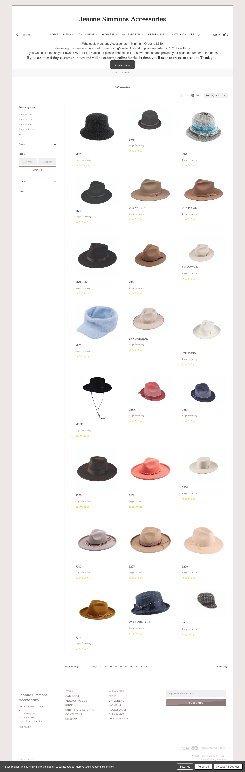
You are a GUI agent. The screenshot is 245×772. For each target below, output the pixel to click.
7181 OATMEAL (191, 267)
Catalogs (179, 34)
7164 (184, 154)
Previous (71, 666)
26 (145, 666)
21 (121, 666)
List (184, 95)
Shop (69, 705)
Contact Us (73, 714)
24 (136, 666)
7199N (186, 409)
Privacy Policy (76, 701)
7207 (132, 566)
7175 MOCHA (137, 208)
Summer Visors (26, 124)
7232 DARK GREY (139, 622)
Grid (195, 95)
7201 (131, 495)
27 (150, 666)
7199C (132, 409)
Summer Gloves (26, 119)
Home (54, 34)
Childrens (86, 34)
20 (116, 666)
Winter (22, 134)
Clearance (156, 34)
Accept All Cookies (228, 766)
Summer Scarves (27, 129)
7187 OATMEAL (138, 338)
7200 (78, 495)
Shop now (122, 64)
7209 (185, 566)
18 (106, 666)
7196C (79, 424)
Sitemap (71, 719)
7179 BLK (81, 282)
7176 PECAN (189, 208)
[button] (122, 64)
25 (141, 666)
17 (101, 666)
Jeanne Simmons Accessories (122, 19)
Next (222, 666)
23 (131, 666)
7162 (78, 154)
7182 (78, 345)
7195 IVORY (189, 353)
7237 (184, 623)
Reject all (203, 766)
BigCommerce (219, 759)
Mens (67, 34)
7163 (131, 139)
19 (111, 666)
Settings (185, 766)
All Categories (118, 718)
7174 (78, 210)
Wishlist (30, 759)
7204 (185, 487)
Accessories (131, 34)
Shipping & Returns (79, 710)
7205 (78, 566)
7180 (131, 282)
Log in (216, 34)
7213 (78, 637)
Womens (108, 34)
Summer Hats (25, 114)
